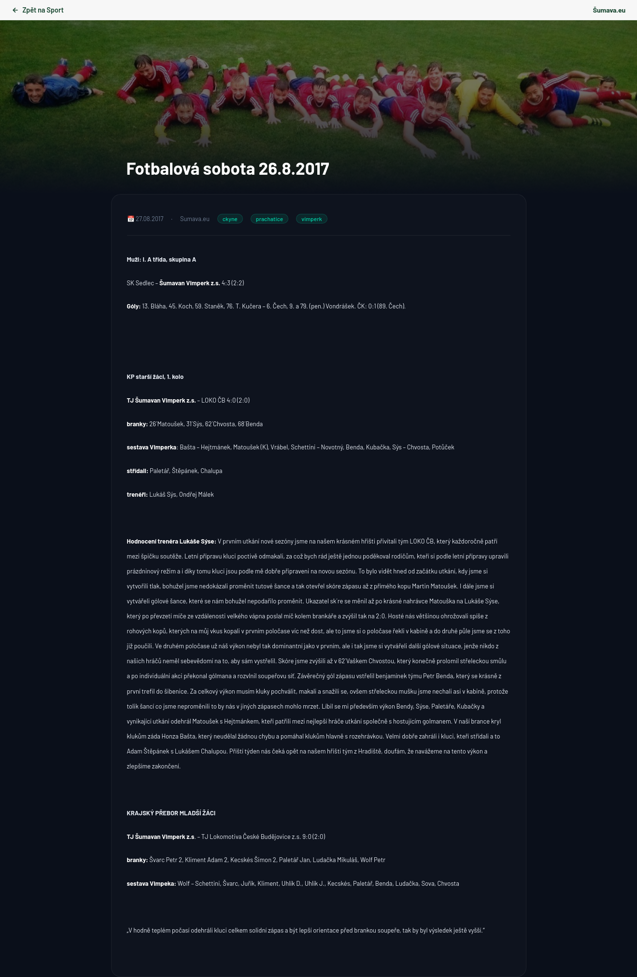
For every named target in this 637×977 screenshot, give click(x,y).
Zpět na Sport (38, 10)
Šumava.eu (609, 10)
